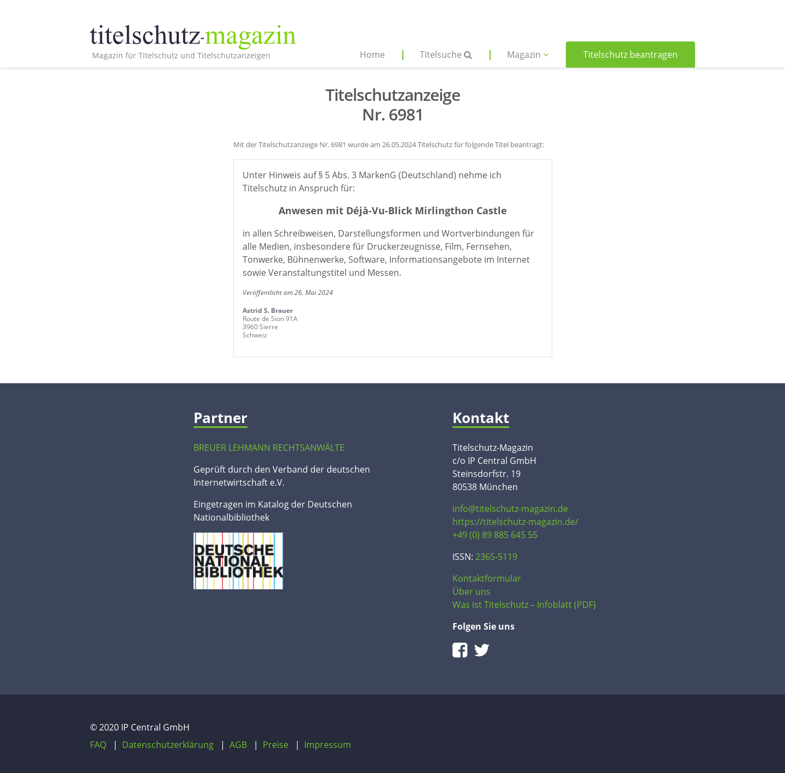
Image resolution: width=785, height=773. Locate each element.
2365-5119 (496, 557)
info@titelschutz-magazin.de (510, 509)
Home (372, 55)
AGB (238, 745)
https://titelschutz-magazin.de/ (515, 522)
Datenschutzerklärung (168, 745)
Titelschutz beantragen (630, 55)
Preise (275, 745)
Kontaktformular (486, 578)
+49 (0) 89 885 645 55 (495, 535)
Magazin (527, 55)
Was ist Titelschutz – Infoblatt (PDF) (524, 605)
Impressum (327, 745)
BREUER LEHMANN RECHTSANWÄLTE (269, 448)
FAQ (98, 745)
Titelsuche (446, 55)
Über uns (471, 591)
